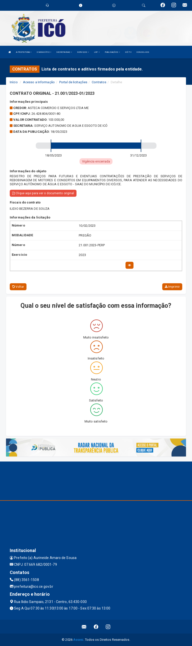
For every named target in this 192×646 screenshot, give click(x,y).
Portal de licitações (73, 82)
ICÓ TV (128, 52)
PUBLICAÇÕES (112, 52)
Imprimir (172, 286)
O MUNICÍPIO (44, 52)
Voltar (18, 286)
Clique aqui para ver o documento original (43, 193)
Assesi (78, 640)
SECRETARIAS (64, 52)
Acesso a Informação (39, 82)
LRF (97, 52)
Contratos (99, 82)
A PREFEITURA (24, 52)
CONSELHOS (143, 52)
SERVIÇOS (83, 52)
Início (14, 82)
